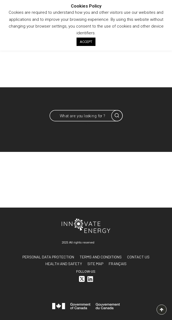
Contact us (138, 257)
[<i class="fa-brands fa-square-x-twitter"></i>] (82, 279)
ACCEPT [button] (86, 42)
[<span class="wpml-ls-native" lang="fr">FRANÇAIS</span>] (117, 264)
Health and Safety (63, 263)
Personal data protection (48, 257)
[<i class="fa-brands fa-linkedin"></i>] (90, 279)
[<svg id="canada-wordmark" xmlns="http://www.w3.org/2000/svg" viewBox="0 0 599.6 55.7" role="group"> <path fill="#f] (86, 307)
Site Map (95, 263)
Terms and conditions (101, 257)
